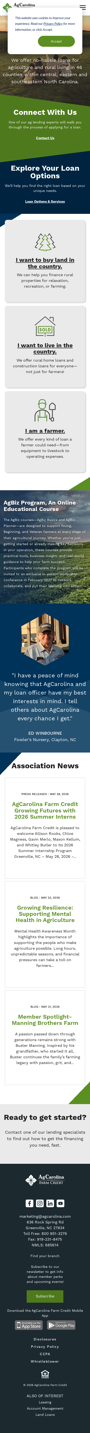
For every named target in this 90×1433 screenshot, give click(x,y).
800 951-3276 (54, 1233)
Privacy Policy (53, 23)
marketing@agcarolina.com (45, 1216)
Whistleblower (45, 1361)
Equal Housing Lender (45, 1374)
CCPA (45, 1354)
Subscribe (45, 1296)
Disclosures (45, 1339)
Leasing (45, 1402)
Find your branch (45, 1256)
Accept (56, 41)
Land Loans (45, 1415)
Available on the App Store (29, 1325)
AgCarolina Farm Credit (45, 1180)
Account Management (45, 1409)
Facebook (29, 1203)
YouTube (60, 1203)
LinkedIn (50, 1203)
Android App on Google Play (61, 1325)
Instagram (40, 1203)
